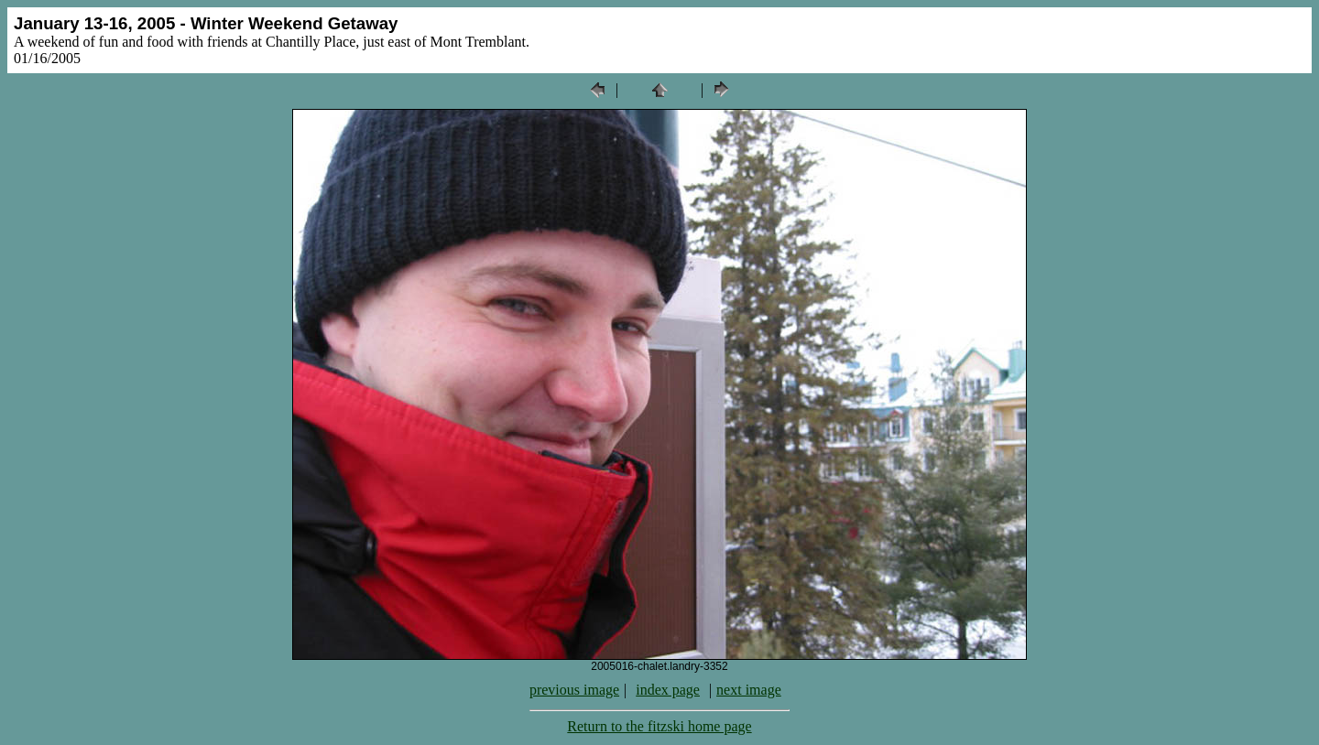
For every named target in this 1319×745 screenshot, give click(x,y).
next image (748, 689)
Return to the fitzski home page (659, 726)
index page (668, 689)
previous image (574, 689)
